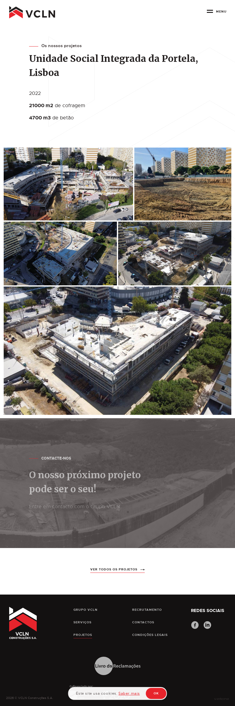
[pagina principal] (32, 12)
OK (156, 693)
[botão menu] (217, 13)
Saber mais (129, 693)
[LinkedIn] (207, 625)
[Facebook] (195, 625)
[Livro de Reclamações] (118, 666)
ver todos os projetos (113, 580)
